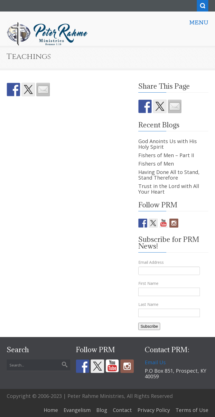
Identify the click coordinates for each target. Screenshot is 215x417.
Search (202, 6)
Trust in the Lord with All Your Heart (168, 189)
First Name (148, 283)
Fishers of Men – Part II (166, 155)
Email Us (155, 362)
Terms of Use (192, 410)
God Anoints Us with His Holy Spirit (167, 144)
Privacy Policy (153, 410)
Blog (101, 410)
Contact (122, 410)
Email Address (151, 262)
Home (51, 410)
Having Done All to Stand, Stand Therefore (169, 175)
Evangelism (77, 410)
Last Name (148, 304)
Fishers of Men (156, 163)
